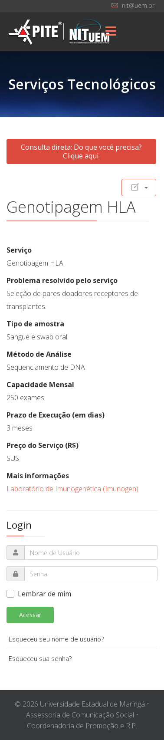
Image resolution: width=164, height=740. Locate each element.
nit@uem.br (138, 5)
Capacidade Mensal (40, 384)
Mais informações (38, 475)
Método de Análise (39, 354)
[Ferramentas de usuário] (138, 187)
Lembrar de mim (44, 594)
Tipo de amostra (35, 324)
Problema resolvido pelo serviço (62, 280)
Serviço (19, 250)
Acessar (30, 615)
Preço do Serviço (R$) (43, 445)
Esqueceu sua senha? (40, 658)
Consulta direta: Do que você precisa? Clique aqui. (81, 151)
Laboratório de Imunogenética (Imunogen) (72, 488)
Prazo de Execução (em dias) (56, 415)
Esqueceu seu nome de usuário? (56, 639)
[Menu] (110, 31)
